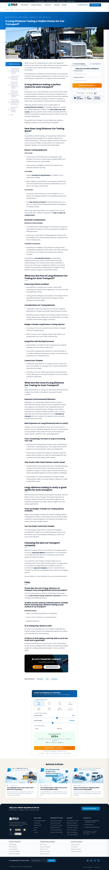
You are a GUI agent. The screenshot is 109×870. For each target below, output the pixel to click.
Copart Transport (75, 844)
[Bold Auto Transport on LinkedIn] (98, 860)
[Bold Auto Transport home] (19, 818)
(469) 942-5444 (70, 1)
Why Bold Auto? (38, 825)
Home (6, 9)
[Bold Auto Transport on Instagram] (91, 860)
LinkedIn (54, 679)
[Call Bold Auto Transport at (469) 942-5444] (82, 5)
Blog (12, 9)
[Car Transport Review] (17, 829)
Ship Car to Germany (45, 847)
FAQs (12, 115)
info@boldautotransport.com (92, 827)
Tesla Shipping (12, 844)
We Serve (48, 5)
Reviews (64, 5)
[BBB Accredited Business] (11, 829)
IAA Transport (74, 847)
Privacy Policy (97, 867)
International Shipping (72, 825)
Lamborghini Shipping (14, 851)
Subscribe (51, 860)
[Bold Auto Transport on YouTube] (94, 860)
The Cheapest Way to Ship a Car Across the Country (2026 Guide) (53, 788)
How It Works (24, 5)
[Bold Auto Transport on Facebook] (87, 860)
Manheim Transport (76, 849)
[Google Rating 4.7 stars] (18, 833)
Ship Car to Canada (45, 851)
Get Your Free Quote (91, 808)
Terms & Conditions (87, 867)
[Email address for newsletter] (39, 860)
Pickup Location (78, 70)
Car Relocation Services (73, 820)
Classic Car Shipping (72, 832)
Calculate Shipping (79, 64)
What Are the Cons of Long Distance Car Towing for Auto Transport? (15, 93)
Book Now (37, 667)
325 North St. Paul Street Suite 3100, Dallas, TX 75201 (92, 821)
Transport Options (37, 5)
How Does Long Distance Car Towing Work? (15, 77)
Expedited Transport (55, 827)
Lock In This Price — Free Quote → (54, 748)
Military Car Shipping (72, 823)
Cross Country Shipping (56, 830)
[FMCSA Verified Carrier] (11, 833)
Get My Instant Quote (87, 85)
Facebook (40, 679)
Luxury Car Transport (72, 830)
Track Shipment (95, 64)
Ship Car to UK (43, 844)
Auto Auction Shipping (72, 834)
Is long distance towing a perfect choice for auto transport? (15, 71)
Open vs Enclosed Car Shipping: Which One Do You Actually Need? (86, 788)
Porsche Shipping (13, 849)
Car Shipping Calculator (40, 820)
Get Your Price (95, 5)
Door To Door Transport (56, 820)
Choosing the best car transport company (14, 109)
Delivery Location (78, 77)
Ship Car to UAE (44, 849)
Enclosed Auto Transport (56, 825)
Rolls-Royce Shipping (14, 853)
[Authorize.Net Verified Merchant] (24, 829)
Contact (36, 832)
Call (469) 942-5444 (52, 667)
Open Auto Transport (55, 823)
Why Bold (57, 5)
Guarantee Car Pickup (72, 827)
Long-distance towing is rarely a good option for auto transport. (15, 102)
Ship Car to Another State (56, 832)
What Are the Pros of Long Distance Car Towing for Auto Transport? (15, 85)
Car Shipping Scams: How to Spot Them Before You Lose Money (20, 788)
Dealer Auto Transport (76, 851)
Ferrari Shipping (13, 847)
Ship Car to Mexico (44, 853)
